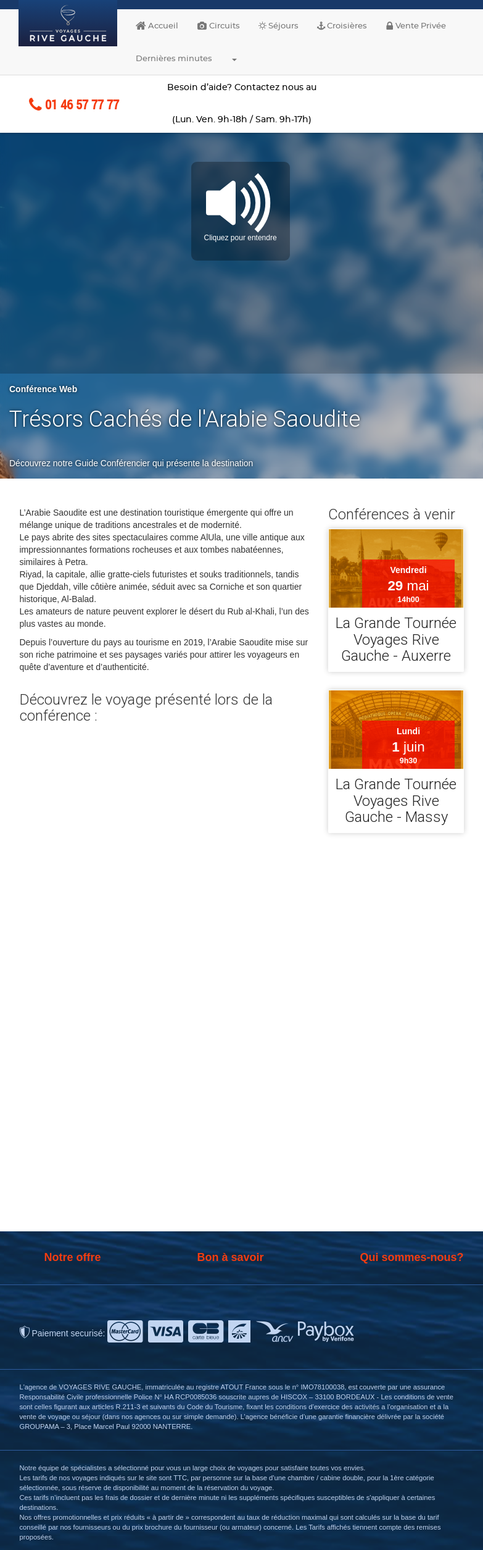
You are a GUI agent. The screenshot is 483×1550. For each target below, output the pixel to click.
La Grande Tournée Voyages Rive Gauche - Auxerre (396, 640)
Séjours (278, 26)
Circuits (218, 26)
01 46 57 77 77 (74, 104)
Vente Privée (416, 26)
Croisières (342, 26)
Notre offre (72, 1257)
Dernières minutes (174, 59)
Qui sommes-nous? (411, 1257)
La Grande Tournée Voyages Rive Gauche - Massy (396, 801)
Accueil (157, 26)
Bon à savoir (230, 1257)
